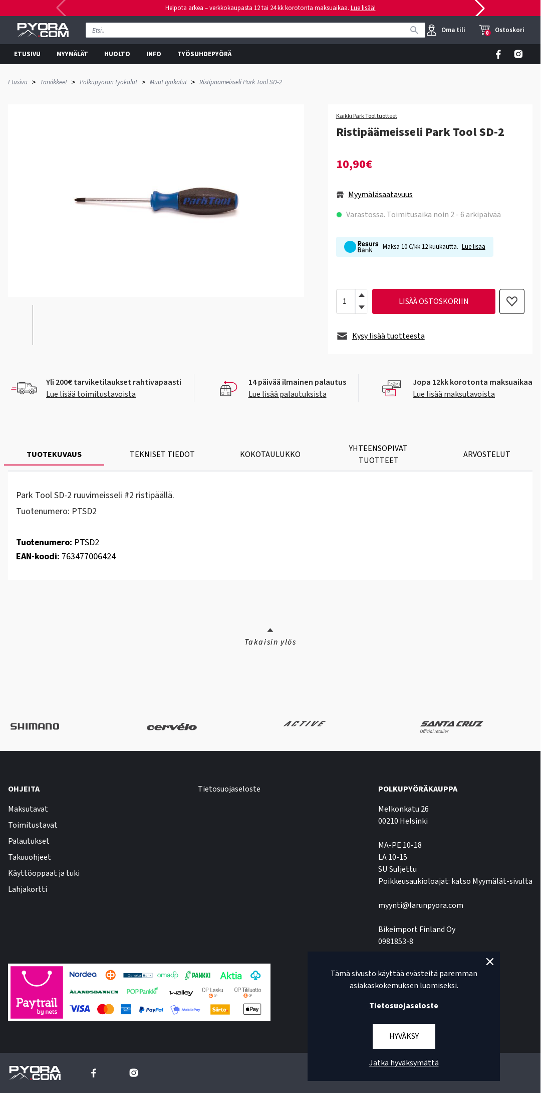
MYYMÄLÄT (72, 54)
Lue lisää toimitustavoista (91, 394)
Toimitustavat (33, 825)
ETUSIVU (27, 54)
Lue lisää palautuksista (287, 394)
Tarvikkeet (53, 82)
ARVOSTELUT (486, 454)
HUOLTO (117, 54)
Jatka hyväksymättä (404, 1062)
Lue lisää (473, 246)
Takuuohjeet (29, 857)
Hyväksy (404, 1036)
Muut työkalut (168, 82)
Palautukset (29, 841)
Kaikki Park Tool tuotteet (366, 116)
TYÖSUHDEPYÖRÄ (204, 54)
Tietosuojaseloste (229, 789)
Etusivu (18, 82)
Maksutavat (28, 809)
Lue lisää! (363, 8)
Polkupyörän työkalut (108, 82)
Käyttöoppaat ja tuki (44, 873)
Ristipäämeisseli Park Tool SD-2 (240, 82)
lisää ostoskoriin (434, 301)
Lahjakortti (27, 889)
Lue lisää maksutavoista (454, 394)
